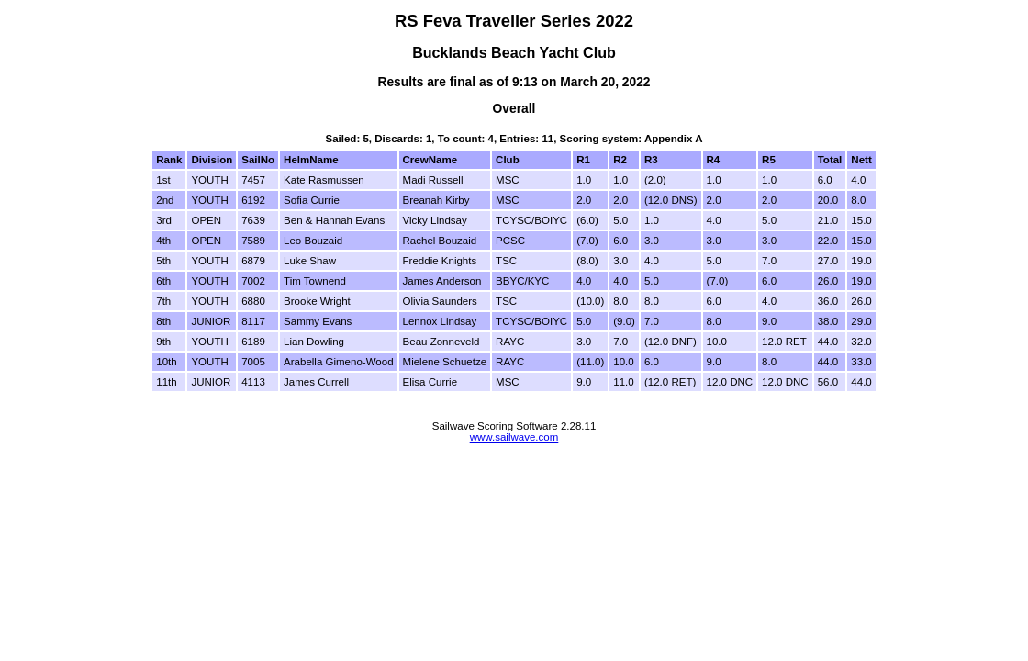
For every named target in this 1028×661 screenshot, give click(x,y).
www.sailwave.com (514, 437)
